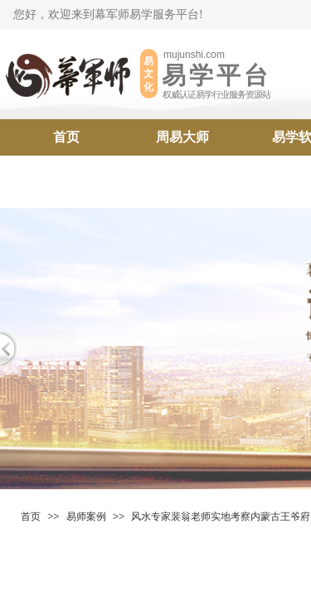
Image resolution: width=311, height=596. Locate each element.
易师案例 (86, 516)
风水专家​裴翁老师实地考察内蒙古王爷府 (220, 516)
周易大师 (182, 137)
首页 (66, 137)
